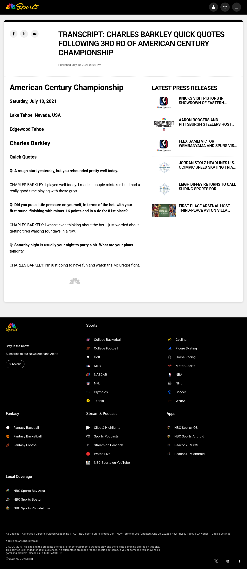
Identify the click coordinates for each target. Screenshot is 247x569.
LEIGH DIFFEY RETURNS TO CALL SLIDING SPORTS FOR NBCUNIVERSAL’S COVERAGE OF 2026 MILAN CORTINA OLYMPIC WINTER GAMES (207, 186)
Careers (40, 533)
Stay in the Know (17, 346)
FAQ (74, 533)
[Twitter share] (24, 34)
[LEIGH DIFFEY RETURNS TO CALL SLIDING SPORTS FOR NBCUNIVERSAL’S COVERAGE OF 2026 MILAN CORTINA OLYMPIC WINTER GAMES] (164, 189)
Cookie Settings (221, 533)
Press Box (108, 533)
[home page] (22, 7)
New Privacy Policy (183, 533)
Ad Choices (12, 533)
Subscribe (15, 364)
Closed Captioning (58, 533)
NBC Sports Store (89, 533)
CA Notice (203, 533)
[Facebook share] (13, 34)
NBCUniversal (29, 540)
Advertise (27, 533)
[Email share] (35, 34)
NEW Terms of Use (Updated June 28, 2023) (143, 533)
